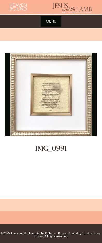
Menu (51, 21)
